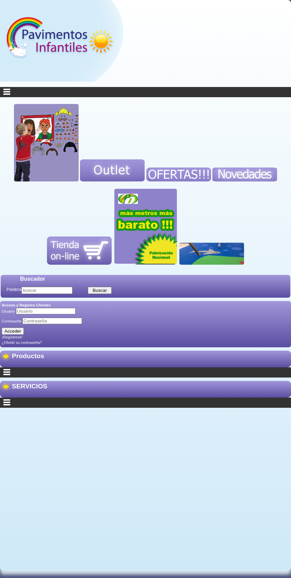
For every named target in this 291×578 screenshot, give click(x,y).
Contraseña (12, 321)
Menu (145, 92)
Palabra (13, 289)
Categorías (145, 372)
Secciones (145, 403)
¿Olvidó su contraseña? (22, 342)
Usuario (9, 311)
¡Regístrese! (12, 337)
